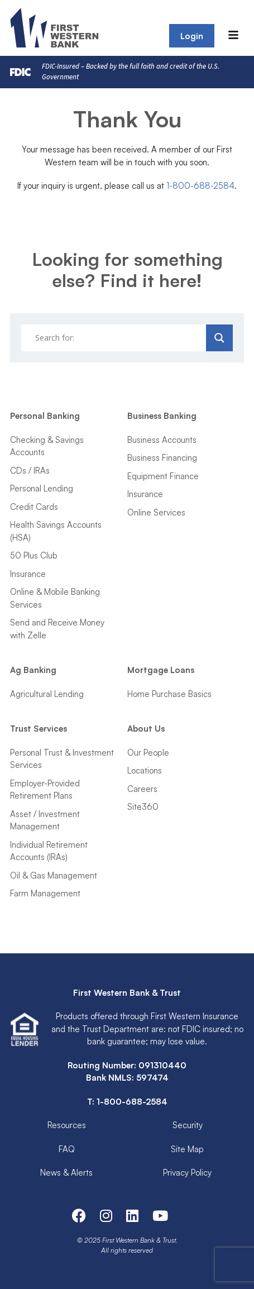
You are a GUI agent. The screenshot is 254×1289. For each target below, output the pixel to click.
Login (191, 36)
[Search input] (115, 337)
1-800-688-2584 (200, 185)
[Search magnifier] (219, 337)
